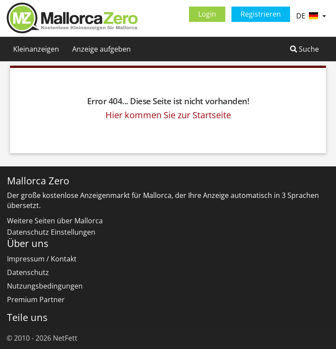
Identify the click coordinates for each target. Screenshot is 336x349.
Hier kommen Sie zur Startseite (168, 115)
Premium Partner (36, 299)
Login (207, 14)
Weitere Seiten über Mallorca (55, 221)
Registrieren (261, 14)
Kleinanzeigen (36, 49)
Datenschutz (28, 272)
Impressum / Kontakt (42, 259)
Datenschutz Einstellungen (51, 232)
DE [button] (311, 16)
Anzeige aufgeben (101, 49)
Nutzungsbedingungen (45, 286)
